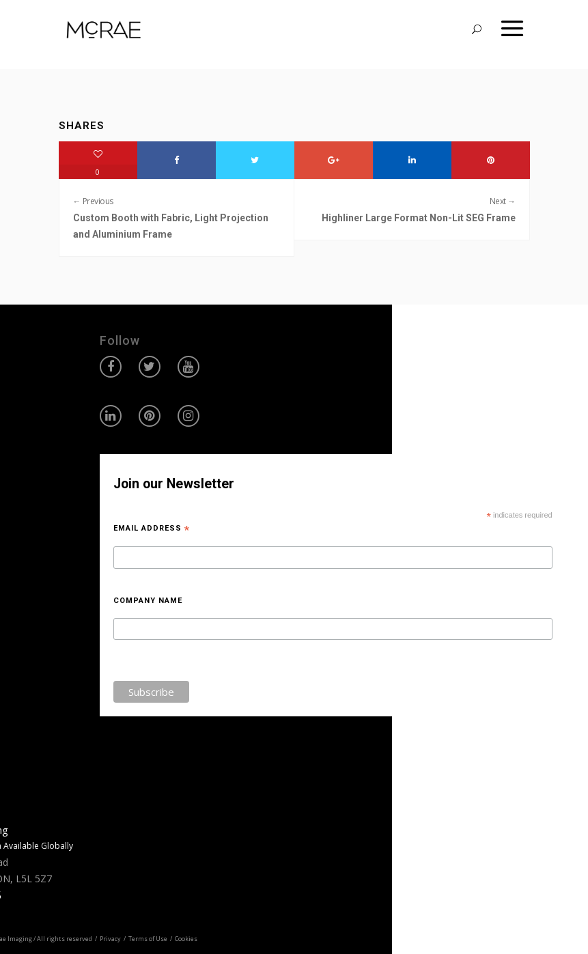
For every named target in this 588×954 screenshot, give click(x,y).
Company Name (147, 600)
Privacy (110, 938)
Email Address (151, 528)
